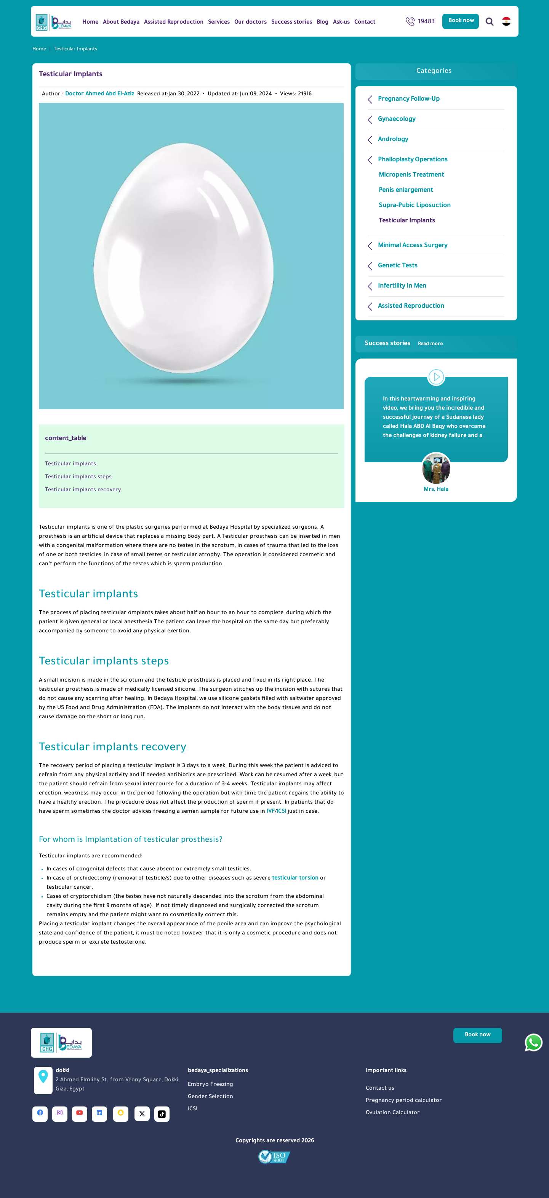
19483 (420, 23)
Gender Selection (210, 1097)
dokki (119, 1081)
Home (39, 49)
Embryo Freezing (210, 1085)
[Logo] (53, 22)
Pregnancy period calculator (404, 1101)
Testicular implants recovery (83, 490)
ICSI (282, 812)
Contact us (380, 1089)
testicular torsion (295, 879)
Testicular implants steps (78, 477)
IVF (271, 812)
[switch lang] (506, 21)
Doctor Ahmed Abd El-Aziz (99, 95)
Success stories (404, 344)
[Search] (489, 21)
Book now (461, 21)
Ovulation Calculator (393, 1113)
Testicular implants (70, 465)
